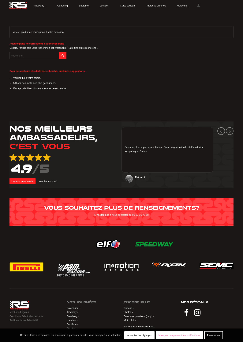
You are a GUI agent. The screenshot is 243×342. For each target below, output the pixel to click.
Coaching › (73, 316)
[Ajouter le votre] (47, 181)
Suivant (230, 131)
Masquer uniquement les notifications (179, 335)
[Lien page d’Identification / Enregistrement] (199, 5)
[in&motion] (121, 266)
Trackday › (72, 312)
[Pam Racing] (74, 269)
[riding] (18, 5)
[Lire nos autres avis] (22, 181)
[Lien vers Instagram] (197, 313)
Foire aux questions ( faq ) (138, 316)
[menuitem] (40, 5)
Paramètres (213, 335)
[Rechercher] (37, 55)
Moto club (129, 320)
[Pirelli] (26, 266)
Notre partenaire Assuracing (139, 326)
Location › (72, 320)
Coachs (128, 308)
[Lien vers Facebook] (186, 313)
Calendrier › (73, 308)
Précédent (221, 131)
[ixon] (169, 264)
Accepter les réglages (139, 335)
